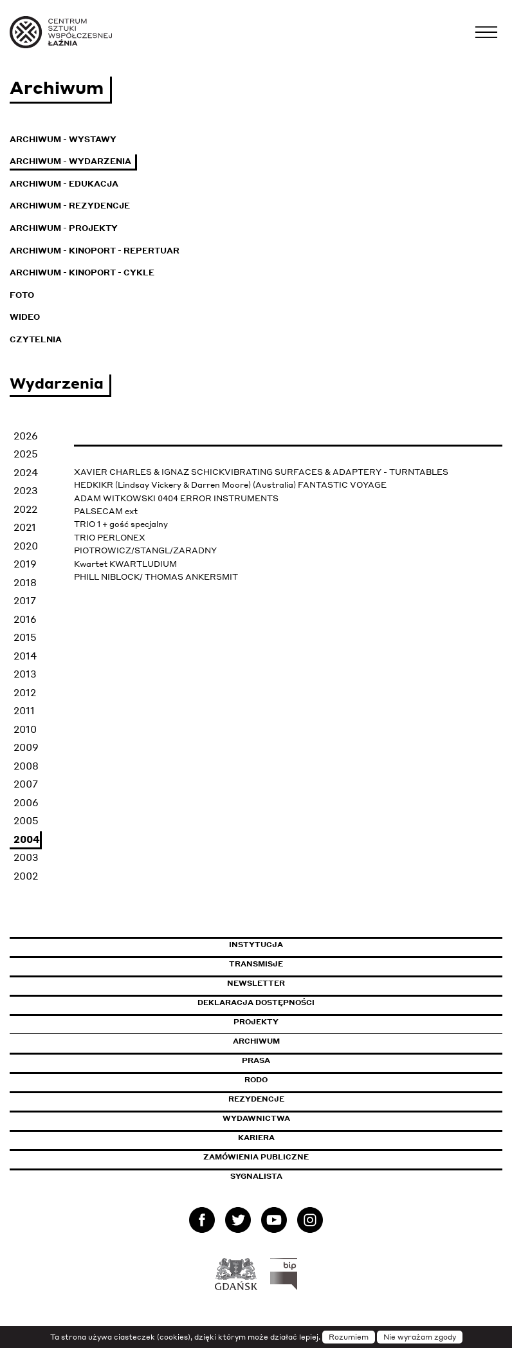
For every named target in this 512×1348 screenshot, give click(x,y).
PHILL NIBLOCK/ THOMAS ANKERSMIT (156, 577)
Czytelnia (36, 339)
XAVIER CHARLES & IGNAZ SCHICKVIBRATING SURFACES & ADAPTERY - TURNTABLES (261, 472)
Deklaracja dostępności (256, 1002)
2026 (26, 435)
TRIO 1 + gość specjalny (121, 524)
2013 (25, 673)
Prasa (256, 1060)
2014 (25, 655)
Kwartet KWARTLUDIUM (125, 564)
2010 (25, 729)
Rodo (256, 1079)
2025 (26, 453)
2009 (26, 747)
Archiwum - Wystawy (63, 139)
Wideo (25, 317)
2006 (26, 802)
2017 (25, 600)
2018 (25, 582)
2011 (24, 710)
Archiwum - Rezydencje (70, 205)
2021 (25, 527)
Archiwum (256, 1041)
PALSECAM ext (106, 511)
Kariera (256, 1137)
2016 (25, 619)
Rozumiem (349, 1337)
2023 (26, 490)
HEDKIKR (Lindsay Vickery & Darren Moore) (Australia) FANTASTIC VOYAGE (230, 485)
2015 (25, 637)
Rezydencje (256, 1098)
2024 (26, 472)
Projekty (256, 1021)
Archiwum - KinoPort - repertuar (94, 250)
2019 (25, 563)
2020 (26, 545)
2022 (25, 509)
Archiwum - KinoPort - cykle (82, 272)
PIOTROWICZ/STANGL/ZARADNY (145, 550)
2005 (26, 820)
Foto (22, 295)
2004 (27, 839)
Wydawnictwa (256, 1118)
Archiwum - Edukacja (64, 184)
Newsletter (256, 983)
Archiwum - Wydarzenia (70, 161)
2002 (26, 875)
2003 (26, 857)
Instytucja (256, 944)
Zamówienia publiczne (285, 1156)
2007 (26, 783)
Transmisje (310, 963)
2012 (25, 692)
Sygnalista (256, 1176)
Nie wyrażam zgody (419, 1337)
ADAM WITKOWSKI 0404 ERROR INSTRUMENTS (176, 498)
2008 (26, 765)
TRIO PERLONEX (109, 537)
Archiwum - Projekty (64, 228)
